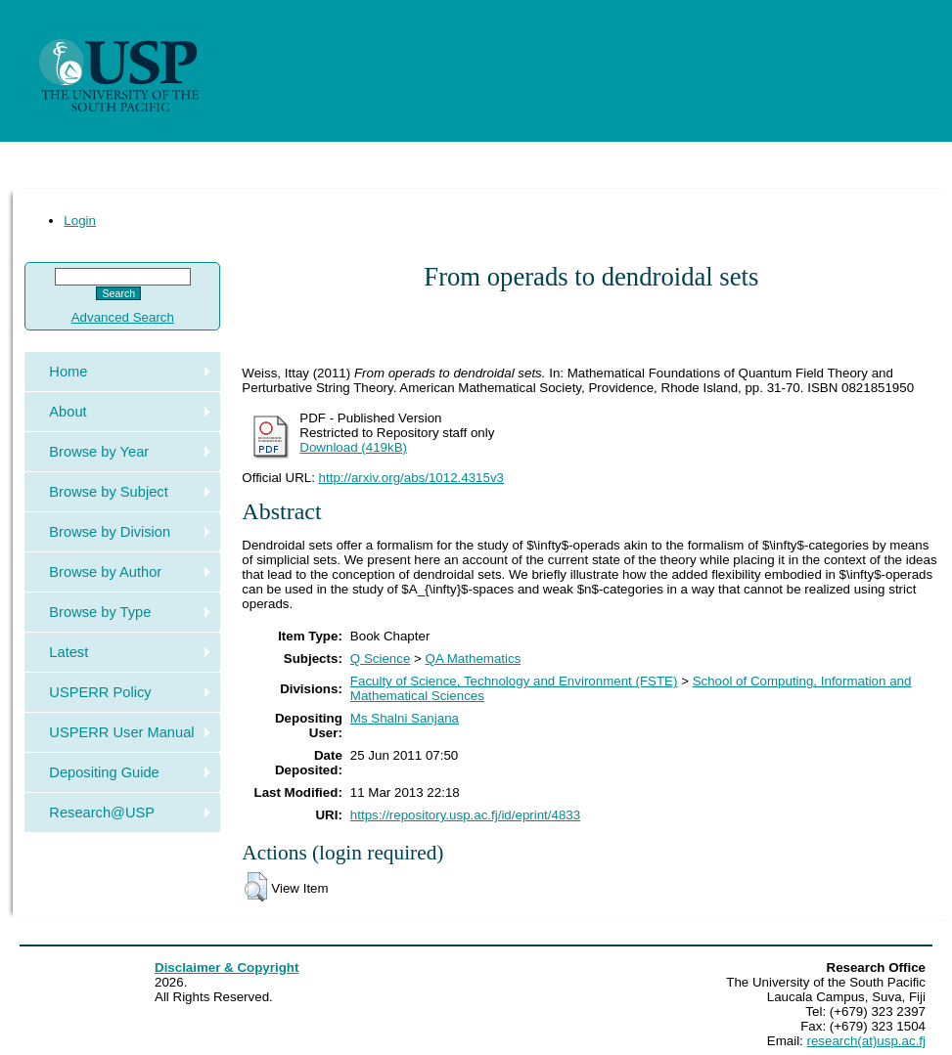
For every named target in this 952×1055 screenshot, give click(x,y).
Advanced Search (122, 317)
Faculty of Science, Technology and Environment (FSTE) (514, 681)
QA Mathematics (473, 658)
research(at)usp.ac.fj (866, 1040)
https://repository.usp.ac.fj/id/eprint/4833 (465, 815)
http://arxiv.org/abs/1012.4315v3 (411, 477)
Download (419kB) (353, 447)
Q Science (380, 658)
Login (80, 220)
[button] (256, 886)
